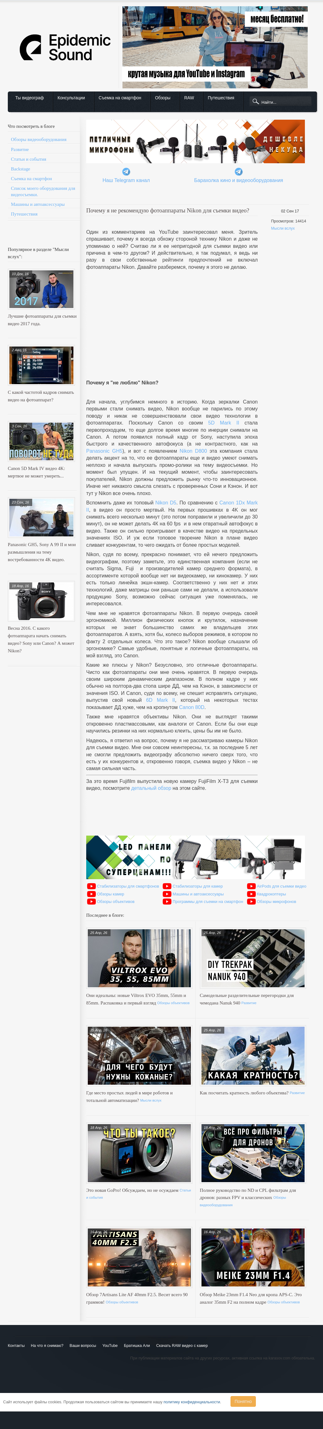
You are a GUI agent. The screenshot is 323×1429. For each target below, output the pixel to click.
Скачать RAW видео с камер (182, 1345)
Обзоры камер (110, 894)
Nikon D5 (165, 502)
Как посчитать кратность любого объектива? (245, 1092)
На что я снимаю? (47, 1345)
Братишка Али (137, 1345)
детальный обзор (151, 788)
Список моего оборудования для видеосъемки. (43, 191)
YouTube (110, 1345)
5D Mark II (223, 422)
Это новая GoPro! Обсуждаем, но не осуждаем (133, 1190)
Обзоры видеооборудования (39, 139)
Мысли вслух (283, 228)
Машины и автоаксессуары (38, 204)
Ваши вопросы (83, 1345)
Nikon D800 (193, 451)
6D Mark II (160, 700)
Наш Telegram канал (126, 180)
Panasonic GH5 (104, 451)
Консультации (71, 98)
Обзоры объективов (115, 901)
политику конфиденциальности (192, 1402)
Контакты (16, 1345)
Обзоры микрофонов (276, 901)
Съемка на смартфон (120, 98)
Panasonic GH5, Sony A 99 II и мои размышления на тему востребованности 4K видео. (42, 552)
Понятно (243, 1401)
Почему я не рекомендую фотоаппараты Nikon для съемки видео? (167, 210)
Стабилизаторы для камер (198, 886)
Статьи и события (28, 159)
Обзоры (162, 98)
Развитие (20, 149)
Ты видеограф (29, 98)
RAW (189, 98)
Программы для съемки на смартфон (208, 901)
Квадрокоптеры (271, 894)
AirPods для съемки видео (281, 886)
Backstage (20, 168)
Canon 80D (191, 707)
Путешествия (221, 98)
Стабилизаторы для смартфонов (128, 886)
